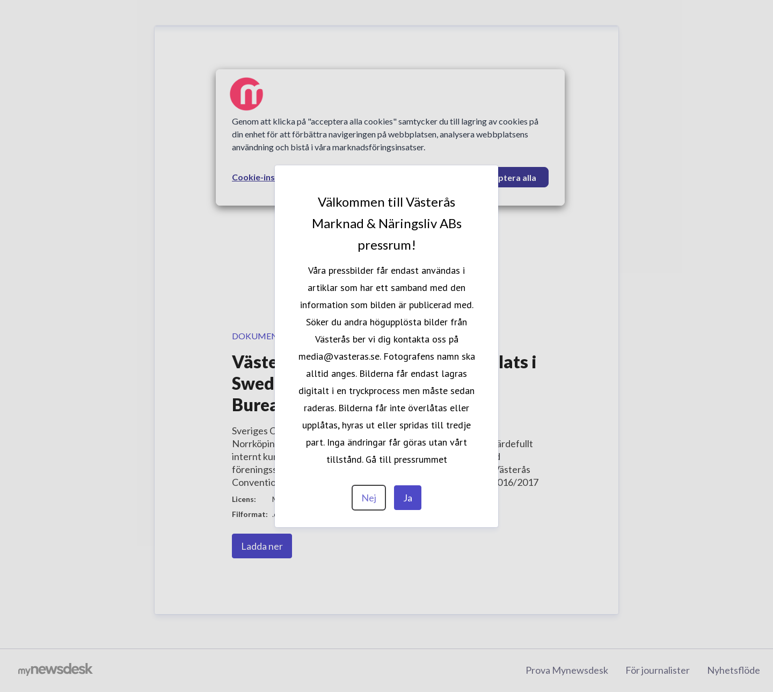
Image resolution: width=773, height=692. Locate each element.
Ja (407, 498)
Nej (368, 498)
